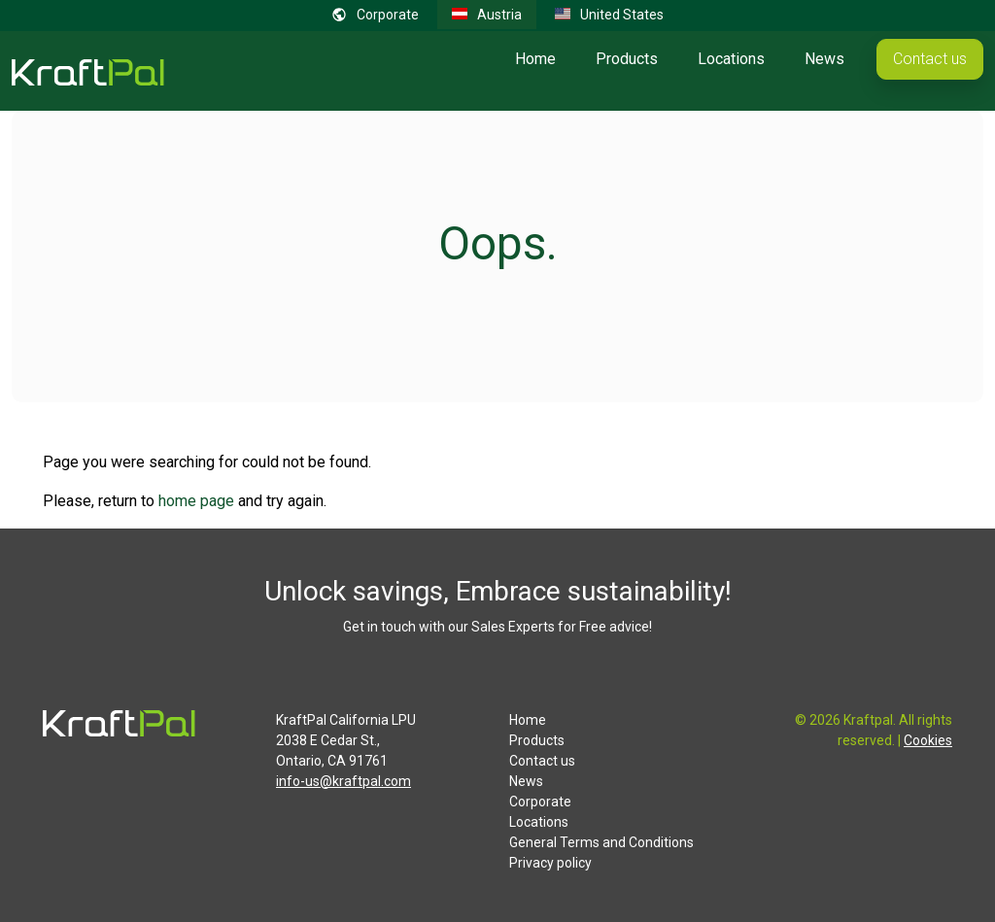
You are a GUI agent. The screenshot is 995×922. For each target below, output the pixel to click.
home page (196, 501)
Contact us (930, 59)
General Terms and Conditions (601, 842)
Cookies (928, 740)
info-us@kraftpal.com (343, 781)
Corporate (540, 801)
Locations (731, 59)
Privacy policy (550, 863)
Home (535, 59)
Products (627, 59)
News (824, 59)
